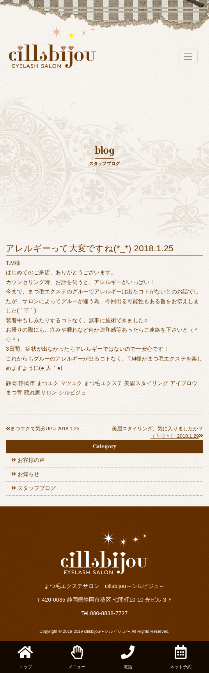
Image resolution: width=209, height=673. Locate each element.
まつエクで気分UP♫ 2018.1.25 (42, 429)
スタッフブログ (37, 488)
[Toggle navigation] (188, 56)
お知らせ (28, 474)
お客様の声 (31, 460)
